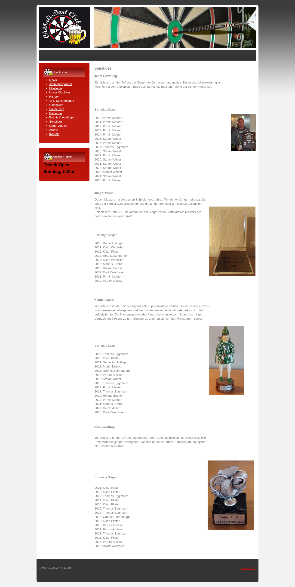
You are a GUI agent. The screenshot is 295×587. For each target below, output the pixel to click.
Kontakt (54, 134)
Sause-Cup (56, 109)
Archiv (53, 130)
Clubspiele (56, 105)
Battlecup (55, 113)
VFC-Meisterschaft (61, 100)
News (53, 80)
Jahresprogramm (60, 84)
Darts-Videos (58, 125)
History (53, 96)
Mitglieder (55, 88)
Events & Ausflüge (61, 117)
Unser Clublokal (60, 92)
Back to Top (248, 568)
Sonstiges (55, 121)
